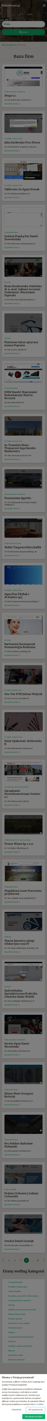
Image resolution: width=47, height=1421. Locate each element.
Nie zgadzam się (35, 1409)
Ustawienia (16, 1409)
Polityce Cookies (36, 1404)
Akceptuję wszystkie (33, 1416)
